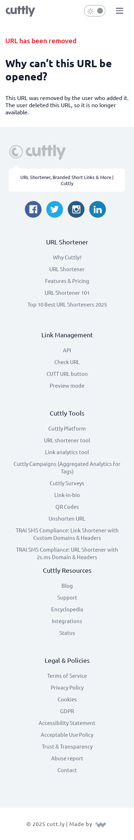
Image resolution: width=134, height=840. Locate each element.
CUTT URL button (67, 373)
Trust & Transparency (67, 746)
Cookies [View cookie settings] (67, 699)
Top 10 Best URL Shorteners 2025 (67, 304)
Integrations (67, 620)
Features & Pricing (67, 280)
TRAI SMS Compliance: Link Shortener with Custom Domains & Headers (67, 534)
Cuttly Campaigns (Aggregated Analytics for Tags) (67, 467)
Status (67, 632)
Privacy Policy (67, 687)
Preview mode (67, 385)
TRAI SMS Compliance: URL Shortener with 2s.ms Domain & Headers (67, 553)
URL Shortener (67, 268)
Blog (67, 585)
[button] (118, 11)
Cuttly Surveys (67, 482)
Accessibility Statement (67, 722)
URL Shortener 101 (67, 292)
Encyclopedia (67, 609)
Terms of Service (67, 675)
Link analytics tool (67, 451)
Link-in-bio (67, 494)
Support (67, 597)
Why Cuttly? (67, 257)
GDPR (67, 710)
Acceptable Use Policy (67, 734)
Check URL (67, 361)
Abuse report (67, 758)
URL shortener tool (67, 440)
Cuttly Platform (67, 428)
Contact (67, 769)
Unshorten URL (67, 518)
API (67, 350)
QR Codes (67, 506)
